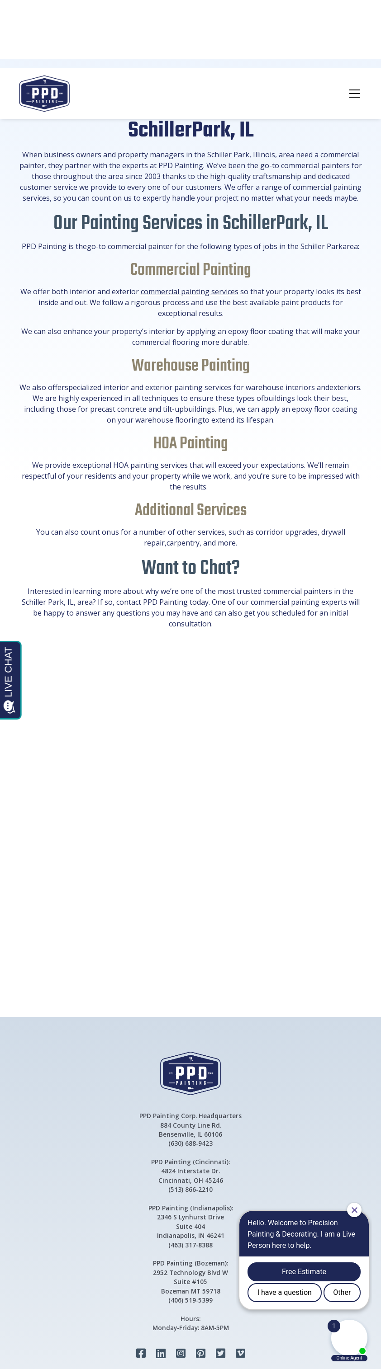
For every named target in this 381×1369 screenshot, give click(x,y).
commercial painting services (189, 291)
